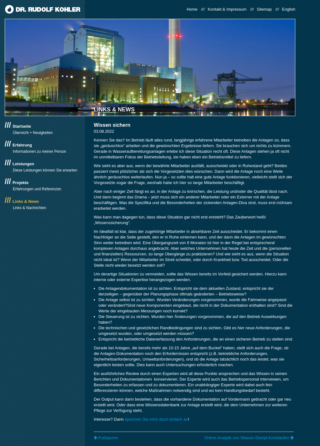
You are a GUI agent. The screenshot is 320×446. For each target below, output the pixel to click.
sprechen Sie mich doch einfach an (156, 419)
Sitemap (264, 9)
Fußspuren (106, 437)
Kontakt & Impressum (227, 9)
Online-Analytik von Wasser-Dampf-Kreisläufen (249, 437)
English (288, 9)
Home (192, 9)
